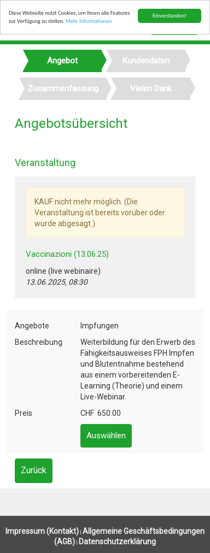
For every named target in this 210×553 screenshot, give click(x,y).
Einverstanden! (169, 15)
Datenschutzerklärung (117, 541)
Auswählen (106, 435)
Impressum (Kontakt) (42, 531)
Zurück (33, 470)
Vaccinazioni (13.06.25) (67, 254)
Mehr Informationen (89, 21)
